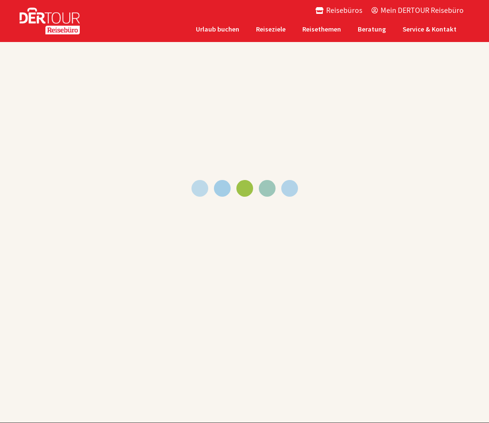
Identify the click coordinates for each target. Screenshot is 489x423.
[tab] (218, 29)
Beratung (372, 29)
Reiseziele (271, 29)
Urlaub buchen (217, 29)
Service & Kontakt (430, 29)
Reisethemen (321, 29)
